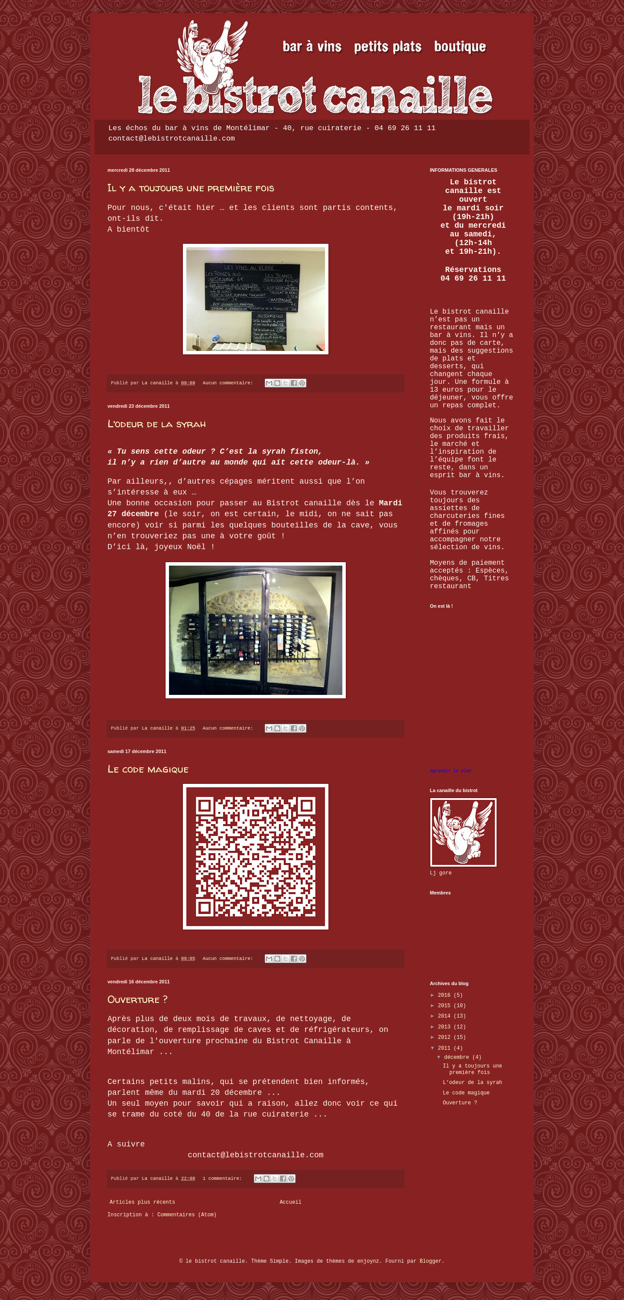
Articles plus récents (142, 1202)
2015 (446, 1006)
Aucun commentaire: (229, 383)
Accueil (290, 1202)
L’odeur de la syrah (156, 423)
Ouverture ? (137, 999)
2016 (446, 995)
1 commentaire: (224, 1178)
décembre (458, 1057)
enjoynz (368, 1261)
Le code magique (147, 769)
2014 (446, 1016)
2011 (446, 1048)
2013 (446, 1027)
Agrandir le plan (450, 771)
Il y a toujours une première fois (190, 187)
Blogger (430, 1261)
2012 (446, 1038)
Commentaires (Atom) (187, 1215)
